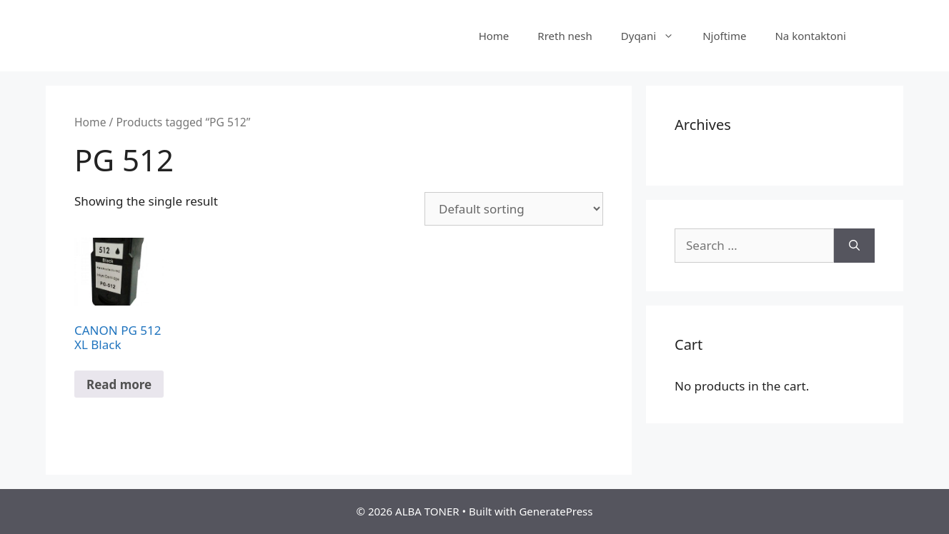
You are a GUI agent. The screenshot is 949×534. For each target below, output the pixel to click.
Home (494, 36)
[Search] (854, 245)
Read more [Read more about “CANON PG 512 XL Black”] (118, 384)
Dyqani (654, 35)
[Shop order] (513, 209)
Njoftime (724, 36)
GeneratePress (555, 511)
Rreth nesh (564, 36)
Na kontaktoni (810, 36)
